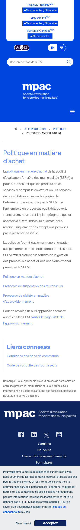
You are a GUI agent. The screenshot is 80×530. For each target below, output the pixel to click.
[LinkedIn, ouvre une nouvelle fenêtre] (34, 435)
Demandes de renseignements (44, 456)
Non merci (23, 524)
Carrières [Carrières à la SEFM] (44, 443)
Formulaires (44, 462)
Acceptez (50, 524)
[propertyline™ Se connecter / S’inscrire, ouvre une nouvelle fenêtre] (40, 23)
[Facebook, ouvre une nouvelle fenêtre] (21, 435)
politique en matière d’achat (27, 171)
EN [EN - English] (52, 48)
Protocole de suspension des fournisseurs (33, 286)
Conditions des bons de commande (33, 356)
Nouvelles (44, 450)
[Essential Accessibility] (22, 47)
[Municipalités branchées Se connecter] (40, 36)
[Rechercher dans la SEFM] (69, 62)
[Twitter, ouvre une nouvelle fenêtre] (46, 435)
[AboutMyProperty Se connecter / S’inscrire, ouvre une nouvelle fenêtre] (40, 10)
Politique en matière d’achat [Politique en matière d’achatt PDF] (23, 276)
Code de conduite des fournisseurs (32, 365)
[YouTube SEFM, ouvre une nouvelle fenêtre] (59, 435)
